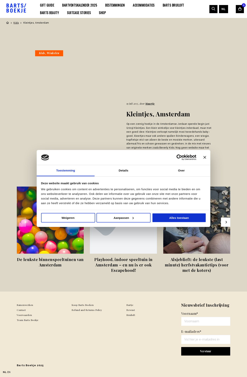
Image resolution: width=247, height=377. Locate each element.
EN (9, 372)
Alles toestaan (179, 217)
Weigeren (68, 217)
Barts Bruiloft (173, 5)
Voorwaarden (24, 314)
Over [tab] (181, 170)
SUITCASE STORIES (79, 12)
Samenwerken (25, 304)
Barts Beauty (49, 12)
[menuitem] (47, 5)
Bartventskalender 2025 (79, 5)
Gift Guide (47, 5)
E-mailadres (191, 331)
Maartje (150, 103)
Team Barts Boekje (28, 320)
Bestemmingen (115, 5)
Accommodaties (144, 5)
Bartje (129, 304)
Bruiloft (130, 314)
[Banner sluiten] (204, 157)
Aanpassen (124, 217)
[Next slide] (225, 222)
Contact (21, 309)
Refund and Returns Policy (87, 309)
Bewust (130, 309)
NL (224, 9)
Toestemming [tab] (65, 170)
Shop (102, 12)
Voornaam (189, 313)
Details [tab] (123, 170)
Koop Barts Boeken (83, 304)
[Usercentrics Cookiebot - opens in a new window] (179, 157)
